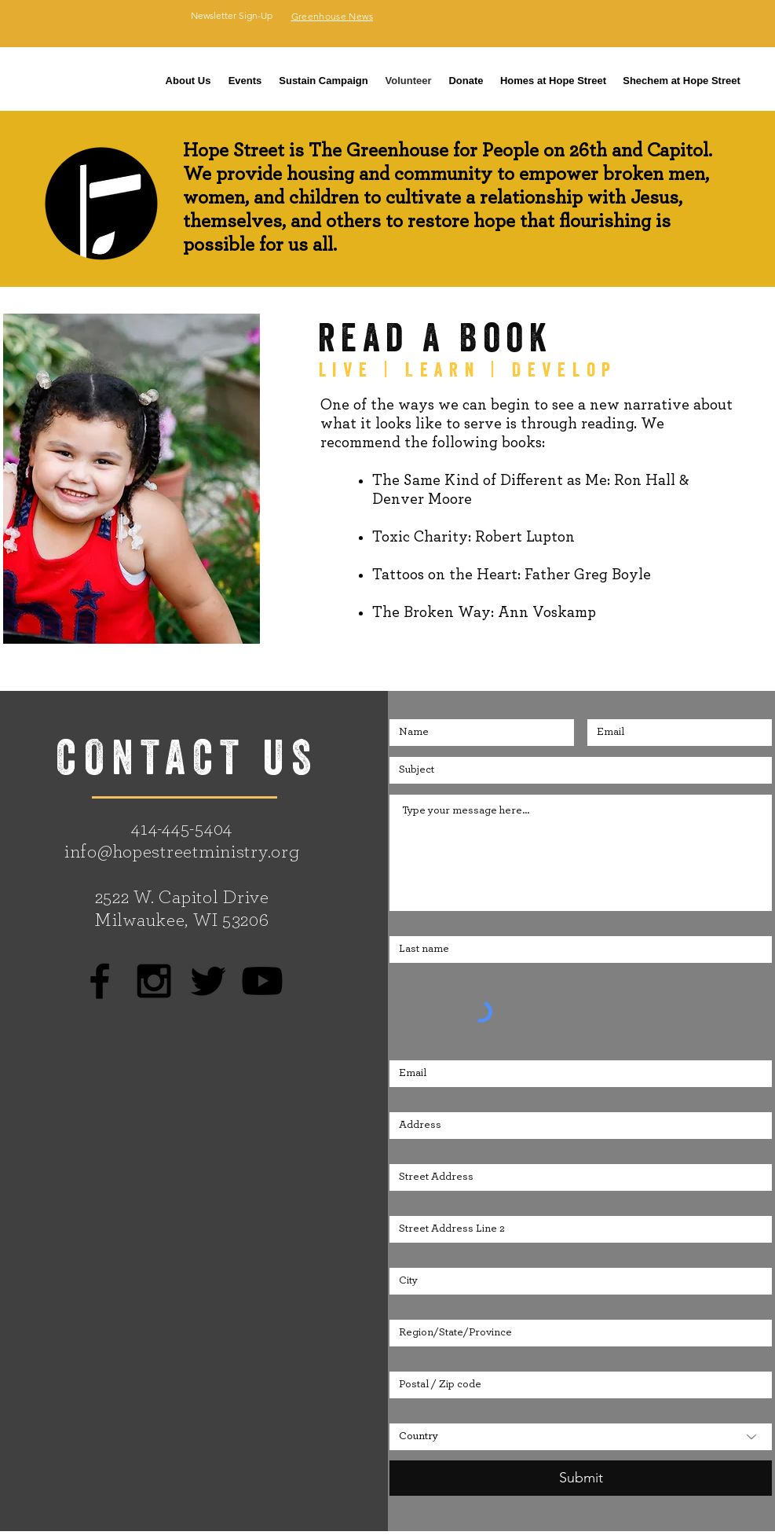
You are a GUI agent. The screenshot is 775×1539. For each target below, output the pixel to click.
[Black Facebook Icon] (99, 981)
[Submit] (580, 1478)
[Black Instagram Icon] (153, 981)
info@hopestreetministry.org (181, 852)
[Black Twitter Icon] (208, 981)
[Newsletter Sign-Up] (231, 15)
